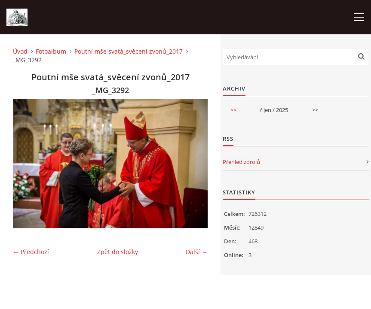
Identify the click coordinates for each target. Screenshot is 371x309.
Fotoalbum (51, 51)
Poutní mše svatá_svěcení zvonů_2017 (128, 51)
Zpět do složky (117, 252)
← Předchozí (31, 252)
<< (233, 110)
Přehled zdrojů (241, 162)
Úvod (20, 51)
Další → (197, 252)
